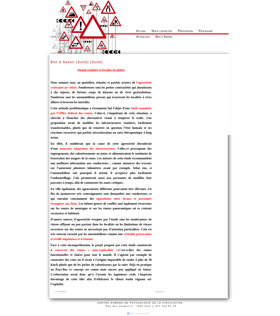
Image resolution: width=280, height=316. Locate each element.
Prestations (185, 31)
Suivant (160, 291)
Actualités (143, 36)
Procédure (206, 31)
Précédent (60, 291)
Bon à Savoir (164, 36)
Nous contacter (162, 31)
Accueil (141, 31)
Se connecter (140, 313)
